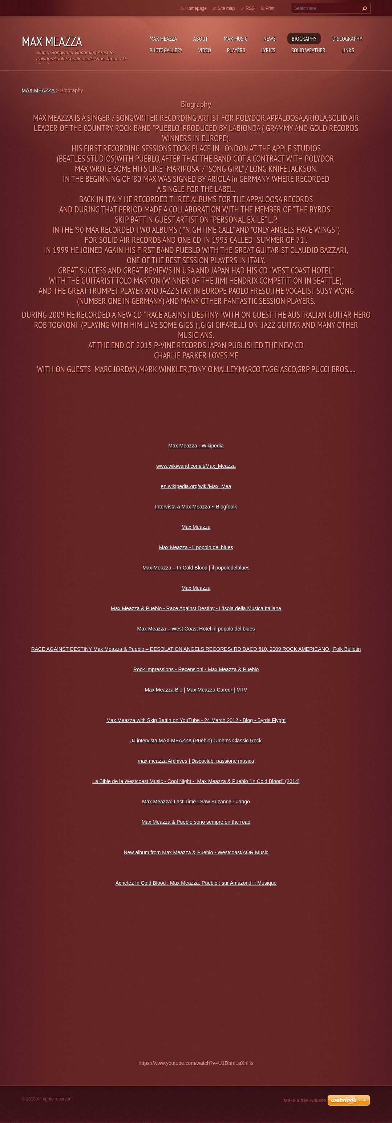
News (269, 38)
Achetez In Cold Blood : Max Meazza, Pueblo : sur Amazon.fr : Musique (196, 883)
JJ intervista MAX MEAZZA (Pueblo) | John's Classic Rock (196, 740)
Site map (226, 8)
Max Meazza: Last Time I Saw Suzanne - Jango (196, 801)
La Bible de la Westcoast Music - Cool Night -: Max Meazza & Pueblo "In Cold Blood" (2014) (196, 781)
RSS (250, 8)
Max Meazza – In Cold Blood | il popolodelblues (196, 568)
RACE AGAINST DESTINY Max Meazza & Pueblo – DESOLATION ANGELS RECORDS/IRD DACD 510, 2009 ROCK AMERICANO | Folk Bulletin (196, 649)
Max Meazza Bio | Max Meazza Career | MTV (196, 690)
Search (363, 8)
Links (348, 50)
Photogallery (166, 50)
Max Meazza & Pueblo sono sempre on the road (196, 822)
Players (236, 50)
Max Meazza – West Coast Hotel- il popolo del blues (196, 629)
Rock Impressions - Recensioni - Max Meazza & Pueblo (196, 669)
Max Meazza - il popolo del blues (196, 547)
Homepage (196, 8)
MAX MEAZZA (163, 38)
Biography (304, 38)
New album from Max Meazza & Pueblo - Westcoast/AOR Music (196, 852)
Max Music (235, 38)
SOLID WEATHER (308, 50)
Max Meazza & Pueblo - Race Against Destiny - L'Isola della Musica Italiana (196, 608)
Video (204, 50)
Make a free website (305, 1100)
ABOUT (200, 38)
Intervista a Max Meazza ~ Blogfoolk (196, 507)
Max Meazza (196, 527)
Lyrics (268, 50)
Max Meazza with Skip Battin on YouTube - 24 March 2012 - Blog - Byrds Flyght (196, 720)
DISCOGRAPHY (347, 38)
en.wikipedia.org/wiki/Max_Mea (196, 486)
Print (270, 8)
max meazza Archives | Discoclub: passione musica (196, 761)
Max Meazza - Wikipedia (196, 446)
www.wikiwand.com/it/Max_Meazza (196, 466)
